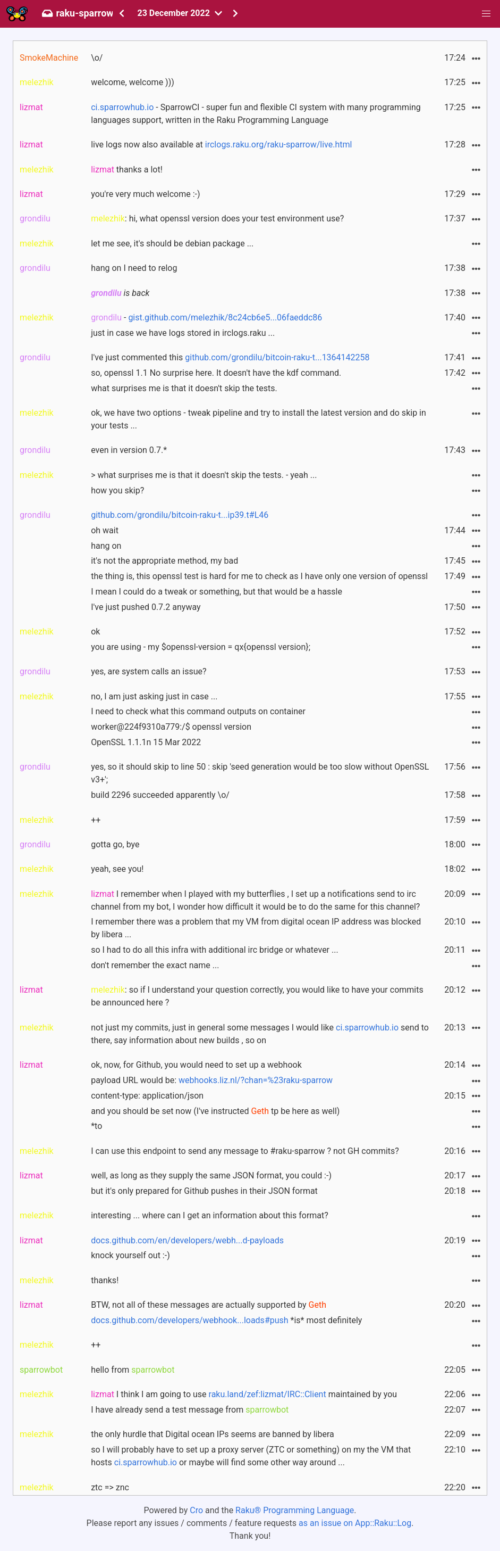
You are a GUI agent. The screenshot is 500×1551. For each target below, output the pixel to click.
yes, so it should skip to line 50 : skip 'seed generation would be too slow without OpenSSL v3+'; (260, 773)
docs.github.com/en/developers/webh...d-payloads (187, 1240)
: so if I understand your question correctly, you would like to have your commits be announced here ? (257, 996)
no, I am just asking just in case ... (154, 696)
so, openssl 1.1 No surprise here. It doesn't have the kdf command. (216, 373)
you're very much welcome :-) (145, 194)
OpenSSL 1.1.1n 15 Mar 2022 (146, 742)
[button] (486, 14)
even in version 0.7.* (129, 450)
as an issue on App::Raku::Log (355, 1523)
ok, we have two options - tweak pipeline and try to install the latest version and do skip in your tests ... (258, 419)
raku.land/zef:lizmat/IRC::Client (267, 1394)
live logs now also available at (221, 144)
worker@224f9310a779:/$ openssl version (171, 727)
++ (95, 820)
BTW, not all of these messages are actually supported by (208, 1305)
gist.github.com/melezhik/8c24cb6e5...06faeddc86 (225, 317)
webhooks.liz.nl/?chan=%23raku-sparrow (256, 1080)
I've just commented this (230, 357)
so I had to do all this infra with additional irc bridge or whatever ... (214, 950)
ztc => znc (110, 1487)
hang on (106, 546)
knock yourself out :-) (130, 1255)
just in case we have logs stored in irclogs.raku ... (183, 333)
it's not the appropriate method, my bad (164, 561)
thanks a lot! (127, 169)
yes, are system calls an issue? (148, 671)
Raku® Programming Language (294, 1510)
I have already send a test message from (190, 1410)
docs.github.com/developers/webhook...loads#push (189, 1320)
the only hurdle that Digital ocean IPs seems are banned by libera (212, 1434)
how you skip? (117, 490)
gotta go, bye (115, 844)
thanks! (104, 1280)
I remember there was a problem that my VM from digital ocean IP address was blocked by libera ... (256, 928)
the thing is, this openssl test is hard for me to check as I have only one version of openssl (259, 576)
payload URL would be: (212, 1080)
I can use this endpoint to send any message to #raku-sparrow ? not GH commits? (245, 1151)
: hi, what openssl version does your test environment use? (217, 218)
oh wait (104, 530)
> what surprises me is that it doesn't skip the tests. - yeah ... (204, 475)
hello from (132, 1370)
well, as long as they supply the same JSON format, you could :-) (211, 1175)
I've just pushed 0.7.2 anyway (145, 607)
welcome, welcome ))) (132, 82)
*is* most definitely (226, 1320)
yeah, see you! (117, 869)
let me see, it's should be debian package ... (172, 243)
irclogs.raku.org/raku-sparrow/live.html (278, 144)
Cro (196, 1510)
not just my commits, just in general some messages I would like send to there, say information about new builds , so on (260, 1033)
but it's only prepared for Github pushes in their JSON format (204, 1191)
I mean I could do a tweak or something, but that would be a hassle (216, 592)
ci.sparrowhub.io (122, 107)
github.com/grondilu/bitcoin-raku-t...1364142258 (277, 357)
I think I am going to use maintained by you (244, 1394)
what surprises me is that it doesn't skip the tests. (184, 388)
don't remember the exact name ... (155, 965)
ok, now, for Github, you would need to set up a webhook (196, 1065)
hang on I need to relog (134, 268)
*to (96, 1126)
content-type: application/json (147, 1096)
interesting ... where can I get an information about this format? (209, 1215)
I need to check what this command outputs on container (198, 711)
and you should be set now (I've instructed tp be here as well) (215, 1111)
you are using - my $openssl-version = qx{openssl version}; (200, 647)
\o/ (97, 58)
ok (95, 631)
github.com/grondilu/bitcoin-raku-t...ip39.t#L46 (179, 515)
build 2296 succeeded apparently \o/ (160, 795)
